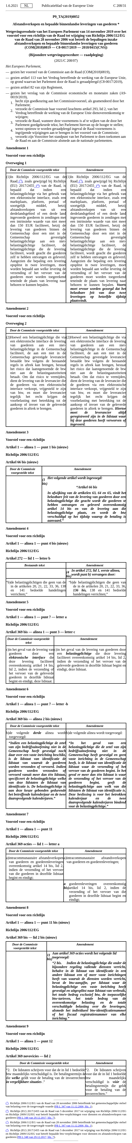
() (20, 181)
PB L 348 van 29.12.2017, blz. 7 (36, 1117)
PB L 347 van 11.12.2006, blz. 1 (73, 1106)
